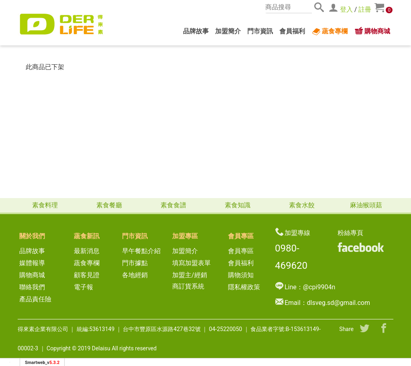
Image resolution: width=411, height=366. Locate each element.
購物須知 (241, 275)
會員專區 (241, 251)
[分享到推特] (364, 329)
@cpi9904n (319, 287)
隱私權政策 (244, 287)
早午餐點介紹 (141, 251)
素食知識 (237, 205)
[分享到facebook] (383, 329)
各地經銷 (135, 275)
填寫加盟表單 (191, 263)
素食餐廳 (109, 205)
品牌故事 (196, 31)
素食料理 (45, 205)
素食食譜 (173, 205)
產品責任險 (35, 299)
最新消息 (90, 251)
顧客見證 (87, 275)
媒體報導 (32, 263)
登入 (346, 9)
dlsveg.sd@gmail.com (338, 303)
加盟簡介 (228, 31)
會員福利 (292, 31)
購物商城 (372, 31)
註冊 (364, 9)
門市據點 (135, 263)
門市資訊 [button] (260, 31)
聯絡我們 (32, 287)
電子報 (83, 287)
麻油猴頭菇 (366, 205)
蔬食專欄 (329, 32)
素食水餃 (302, 205)
